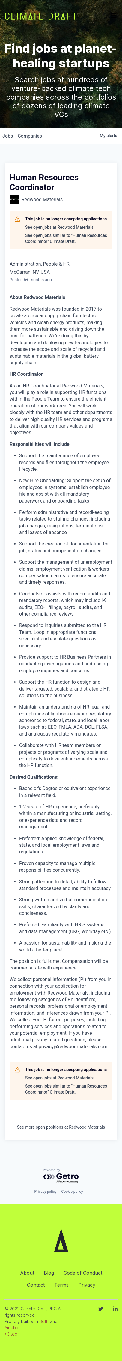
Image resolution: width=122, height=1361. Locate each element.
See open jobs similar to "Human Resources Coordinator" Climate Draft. (66, 238)
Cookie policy (72, 1191)
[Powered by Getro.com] (61, 1176)
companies (30, 136)
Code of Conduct (83, 1273)
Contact (36, 1285)
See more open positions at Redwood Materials (61, 1127)
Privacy (86, 1285)
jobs (7, 136)
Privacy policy (45, 1191)
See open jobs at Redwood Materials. (60, 227)
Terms (61, 1285)
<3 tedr (11, 1333)
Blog (49, 1273)
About (27, 1273)
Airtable (11, 1327)
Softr (44, 1321)
